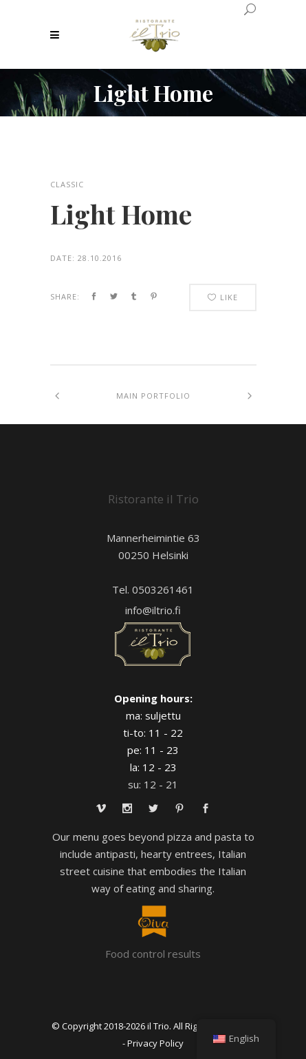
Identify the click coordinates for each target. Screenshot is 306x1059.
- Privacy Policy (153, 1043)
